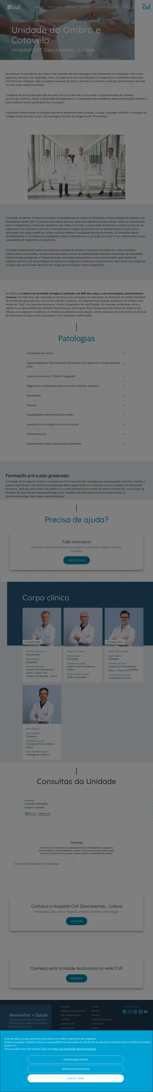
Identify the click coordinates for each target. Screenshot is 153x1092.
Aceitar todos (75, 1078)
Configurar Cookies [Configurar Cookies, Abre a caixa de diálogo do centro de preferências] (76, 1059)
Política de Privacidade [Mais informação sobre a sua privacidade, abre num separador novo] (64, 1049)
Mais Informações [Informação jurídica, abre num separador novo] (86, 1049)
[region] (76, 1061)
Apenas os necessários (75, 1069)
